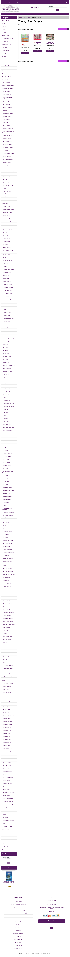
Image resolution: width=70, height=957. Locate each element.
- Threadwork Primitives (7, 762)
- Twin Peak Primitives (7, 783)
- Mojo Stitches (5, 478)
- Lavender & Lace (6, 400)
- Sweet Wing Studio (6, 686)
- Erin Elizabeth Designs (7, 254)
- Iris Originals (5, 350)
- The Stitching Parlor (7, 742)
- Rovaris (4, 592)
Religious (4, 53)
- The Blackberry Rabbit (7, 704)
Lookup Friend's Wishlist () (18, 913)
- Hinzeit (4, 335)
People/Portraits (5, 50)
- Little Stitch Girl (6, 433)
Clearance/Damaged (6, 841)
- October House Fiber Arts (8, 512)
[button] (66, 2)
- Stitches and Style (6, 654)
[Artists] (9, 859)
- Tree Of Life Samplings (7, 777)
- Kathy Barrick (5, 374)
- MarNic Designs (6, 462)
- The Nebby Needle (6, 718)
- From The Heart (6, 296)
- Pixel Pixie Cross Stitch (7, 540)
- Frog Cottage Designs (7, 290)
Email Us (35, 8)
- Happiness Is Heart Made (8, 318)
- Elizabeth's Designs (6, 247)
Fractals (4, 32)
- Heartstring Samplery (7, 327)
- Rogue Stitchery (6, 580)
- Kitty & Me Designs (6, 388)
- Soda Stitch (5, 642)
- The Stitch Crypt (6, 733)
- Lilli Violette (5, 418)
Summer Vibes (25, 45)
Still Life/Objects (5, 62)
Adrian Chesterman (9, 860)
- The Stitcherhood (6, 736)
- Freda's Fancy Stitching (7, 287)
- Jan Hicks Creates (6, 356)
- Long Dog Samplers (7, 444)
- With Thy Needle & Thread (8, 807)
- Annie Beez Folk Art (6, 116)
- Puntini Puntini (5, 555)
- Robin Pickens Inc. (6, 577)
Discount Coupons (18, 948)
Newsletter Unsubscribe (18, 933)
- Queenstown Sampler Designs (7, 565)
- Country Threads (6, 206)
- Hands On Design (6, 312)
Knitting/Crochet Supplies (8, 843)
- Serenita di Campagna (7, 618)
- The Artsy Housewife (7, 698)
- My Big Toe (5, 484)
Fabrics (8, 823)
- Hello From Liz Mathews (7, 330)
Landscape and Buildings (7, 38)
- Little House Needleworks (8, 427)
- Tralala (4, 774)
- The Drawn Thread (6, 712)
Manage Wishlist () (18, 907)
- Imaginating (5, 344)
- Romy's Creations (6, 583)
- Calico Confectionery (7, 168)
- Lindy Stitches (5, 421)
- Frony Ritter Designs (7, 299)
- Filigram (4, 266)
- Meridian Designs (6, 465)
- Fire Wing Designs (6, 272)
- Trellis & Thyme (6, 780)
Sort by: (19, 24)
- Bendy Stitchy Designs (7, 147)
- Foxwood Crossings (7, 284)
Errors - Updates (18, 927)
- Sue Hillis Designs (6, 673)
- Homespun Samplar (7, 341)
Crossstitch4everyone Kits (7, 79)
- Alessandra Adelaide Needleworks (7, 98)
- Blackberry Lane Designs (8, 153)
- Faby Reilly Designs (6, 257)
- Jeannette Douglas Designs (8, 365)
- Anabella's (4, 110)
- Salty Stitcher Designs (7, 595)
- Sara (3, 606)
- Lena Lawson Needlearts (8, 403)
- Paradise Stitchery (6, 519)
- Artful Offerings (6, 119)
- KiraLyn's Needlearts (7, 383)
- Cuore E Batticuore (6, 227)
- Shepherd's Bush (6, 627)
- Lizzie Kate (5, 436)
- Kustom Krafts (5, 394)
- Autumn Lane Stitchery (7, 128)
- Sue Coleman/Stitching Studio (7, 669)
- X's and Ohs (5, 817)
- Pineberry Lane (5, 534)
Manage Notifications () (18, 904)
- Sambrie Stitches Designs (8, 598)
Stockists (18, 924)
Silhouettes (4, 56)
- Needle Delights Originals (8, 490)
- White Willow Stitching (7, 804)
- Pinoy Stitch (5, 537)
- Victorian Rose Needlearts (8, 792)
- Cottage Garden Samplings (8, 196)
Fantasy (4, 26)
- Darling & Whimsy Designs (8, 232)
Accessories (8, 73)
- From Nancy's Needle (7, 293)
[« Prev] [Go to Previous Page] (60, 29)
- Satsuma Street (6, 609)
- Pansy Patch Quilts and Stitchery (7, 516)
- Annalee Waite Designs (7, 113)
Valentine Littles (38, 42)
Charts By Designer (27, 17)
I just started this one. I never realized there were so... (8, 878)
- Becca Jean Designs (7, 141)
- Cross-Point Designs (7, 221)
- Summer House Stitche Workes (7, 679)
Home (4, 2)
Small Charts (5, 59)
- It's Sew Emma (5, 353)
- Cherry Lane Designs (7, 182)
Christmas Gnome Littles (50, 42)
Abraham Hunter (9, 858)
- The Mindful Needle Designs (8, 715)
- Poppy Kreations (6, 546)
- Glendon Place (5, 305)
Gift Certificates (5, 829)
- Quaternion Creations (7, 561)
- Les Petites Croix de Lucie (8, 406)
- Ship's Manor (5, 633)
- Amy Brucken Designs (7, 107)
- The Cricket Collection (7, 709)
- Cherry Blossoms (6, 179)
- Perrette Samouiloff (6, 525)
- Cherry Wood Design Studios (8, 185)
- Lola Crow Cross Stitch (7, 439)
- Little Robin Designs (7, 430)
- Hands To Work (6, 315)
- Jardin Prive (5, 359)
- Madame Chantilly (6, 456)
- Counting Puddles (6, 199)
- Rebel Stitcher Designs (7, 571)
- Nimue (4, 505)
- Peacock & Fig (5, 522)
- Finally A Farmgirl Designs (8, 269)
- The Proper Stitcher (6, 727)
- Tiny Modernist (5, 768)
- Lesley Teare (5, 409)
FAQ (18, 918)
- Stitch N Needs (5, 651)
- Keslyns (4, 380)
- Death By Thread (6, 235)
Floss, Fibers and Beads (8, 826)
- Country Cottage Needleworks (6, 202)
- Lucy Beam (5, 447)
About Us (8, 13)
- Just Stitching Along (7, 371)
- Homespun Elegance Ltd (8, 338)
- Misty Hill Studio (6, 475)
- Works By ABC (5, 810)
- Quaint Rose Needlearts (7, 558)
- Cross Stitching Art (6, 218)
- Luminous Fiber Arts (7, 453)
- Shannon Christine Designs (8, 624)
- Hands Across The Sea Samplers (7, 308)
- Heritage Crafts (6, 333)
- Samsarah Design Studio (8, 603)
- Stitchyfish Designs (6, 662)
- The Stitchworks (6, 745)
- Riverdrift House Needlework (8, 574)
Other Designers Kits (8, 838)
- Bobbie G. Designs (6, 162)
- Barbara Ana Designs (7, 135)
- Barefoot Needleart (6, 138)
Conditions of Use (18, 945)
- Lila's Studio (5, 412)
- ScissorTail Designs (6, 615)
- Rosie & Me (5, 589)
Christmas (4, 23)
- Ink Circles (5, 347)
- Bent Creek (5, 150)
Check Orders (18, 930)
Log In (17, 2)
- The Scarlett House (6, 730)
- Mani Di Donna (5, 459)
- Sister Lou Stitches (6, 639)
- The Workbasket (6, 757)
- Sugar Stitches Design (7, 676)
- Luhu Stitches (5, 450)
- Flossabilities (5, 275)
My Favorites (10, 2)
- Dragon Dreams (6, 241)
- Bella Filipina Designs (7, 144)
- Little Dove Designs (6, 424)
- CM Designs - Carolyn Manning (7, 192)
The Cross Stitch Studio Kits (8, 85)
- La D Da (4, 397)
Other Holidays (5, 47)
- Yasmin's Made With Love (8, 820)
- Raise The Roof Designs (7, 568)
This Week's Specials (16, 13)
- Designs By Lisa (6, 238)
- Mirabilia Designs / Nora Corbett (7, 472)
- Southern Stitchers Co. (7, 645)
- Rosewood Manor (6, 586)
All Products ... (5, 849)
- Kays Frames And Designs (8, 377)
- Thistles (4, 760)
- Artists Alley (5, 122)
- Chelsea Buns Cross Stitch (8, 176)
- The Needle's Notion (7, 721)
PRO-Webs (49, 953)
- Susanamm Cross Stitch (7, 683)
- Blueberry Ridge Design (7, 159)
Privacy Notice (18, 942)
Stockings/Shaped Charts (7, 65)
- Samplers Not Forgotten (7, 600)
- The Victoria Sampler (7, 751)
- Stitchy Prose (5, 659)
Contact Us (25, 13)
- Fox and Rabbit (5, 278)
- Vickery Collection (6, 789)
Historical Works (5, 35)
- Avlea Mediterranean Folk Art (8, 132)
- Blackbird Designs (6, 156)
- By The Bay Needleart (7, 165)
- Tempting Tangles (6, 692)
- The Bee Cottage (6, 701)
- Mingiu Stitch (5, 468)
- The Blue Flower (6, 706)
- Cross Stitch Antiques (7, 212)
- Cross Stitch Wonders (7, 215)
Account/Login (18, 901)
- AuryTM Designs (6, 125)
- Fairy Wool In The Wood (7, 260)
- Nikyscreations (5, 502)
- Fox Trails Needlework (7, 281)
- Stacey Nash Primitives (7, 648)
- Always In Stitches (6, 104)
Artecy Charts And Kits (7, 76)
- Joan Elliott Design (6, 368)
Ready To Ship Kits (6, 82)
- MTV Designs (5, 481)
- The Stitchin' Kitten (6, 739)
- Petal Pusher (5, 528)
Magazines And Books (7, 835)
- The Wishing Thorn (6, 754)
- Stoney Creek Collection (7, 665)
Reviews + (5, 868)
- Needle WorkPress (6, 493)
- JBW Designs (5, 362)
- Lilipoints (4, 415)
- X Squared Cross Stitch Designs (7, 813)
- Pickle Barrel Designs (7, 531)
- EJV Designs (5, 244)
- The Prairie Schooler (7, 724)
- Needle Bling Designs (7, 487)
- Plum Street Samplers (7, 543)
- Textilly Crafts (5, 695)
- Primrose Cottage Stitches (8, 552)
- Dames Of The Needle (7, 229)
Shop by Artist (18, 921)
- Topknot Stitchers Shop (7, 771)
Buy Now (25, 53)
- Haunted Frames (6, 321)
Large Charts (5, 41)
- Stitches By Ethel (6, 656)
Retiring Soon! (5, 70)
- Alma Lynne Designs (7, 101)
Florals (3, 29)
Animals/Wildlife (5, 20)
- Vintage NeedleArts (6, 795)
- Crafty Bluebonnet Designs (8, 209)
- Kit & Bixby (5, 386)
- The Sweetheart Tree (7, 748)
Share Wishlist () (18, 910)
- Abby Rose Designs (6, 94)
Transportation (5, 68)
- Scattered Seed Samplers (8, 612)
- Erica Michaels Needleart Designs (8, 251)
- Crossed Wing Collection (8, 224)
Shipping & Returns (18, 939)
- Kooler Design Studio (7, 391)
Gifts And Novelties (6, 832)
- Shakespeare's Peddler (7, 621)
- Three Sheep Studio (6, 765)
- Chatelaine (5, 174)
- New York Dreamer (6, 499)
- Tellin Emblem (5, 689)
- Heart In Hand (5, 324)
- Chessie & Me (5, 188)
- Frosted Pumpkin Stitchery (8, 302)
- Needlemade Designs (7, 496)
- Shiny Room (5, 630)
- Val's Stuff (4, 786)
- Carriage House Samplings (8, 171)
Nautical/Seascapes (6, 44)
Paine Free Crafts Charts (7, 88)
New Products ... (5, 846)
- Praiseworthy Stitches (7, 549)
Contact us (18, 936)
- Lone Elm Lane (5, 442)
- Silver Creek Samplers (7, 636)
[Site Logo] (12, 8)
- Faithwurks (5, 263)
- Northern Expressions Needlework (7, 509)
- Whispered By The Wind (7, 801)
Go (57, 9)
